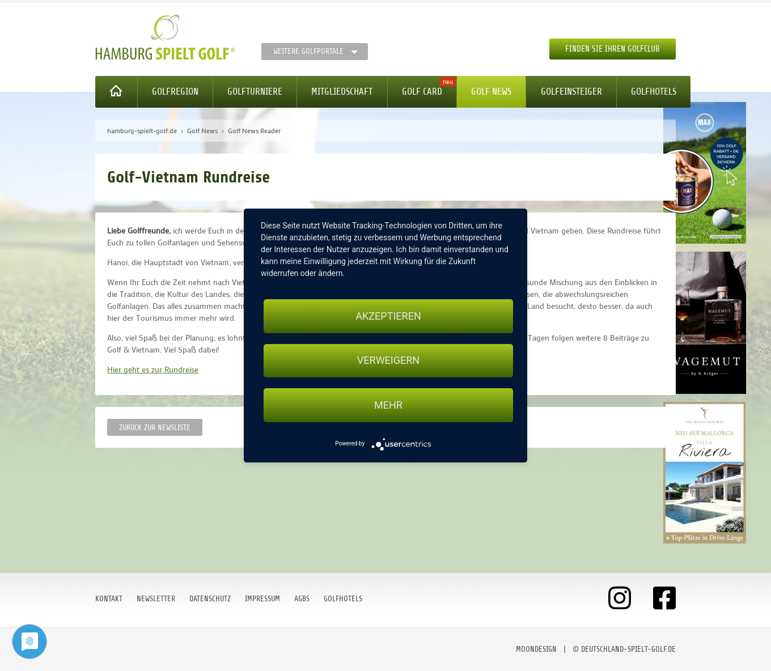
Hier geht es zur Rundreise (152, 369)
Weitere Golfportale (308, 51)
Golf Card (422, 91)
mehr (388, 405)
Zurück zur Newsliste (154, 427)
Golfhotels (653, 91)
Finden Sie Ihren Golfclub (612, 49)
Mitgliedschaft (341, 91)
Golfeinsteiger (571, 91)
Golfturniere (254, 91)
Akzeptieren (388, 316)
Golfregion (175, 91)
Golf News (491, 91)
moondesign (536, 649)
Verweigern (388, 361)
